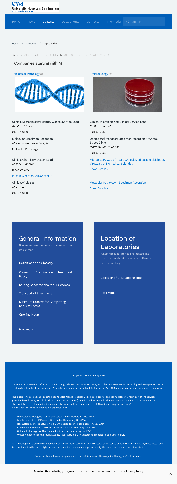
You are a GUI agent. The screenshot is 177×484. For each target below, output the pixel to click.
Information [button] (114, 21)
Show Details (98, 169)
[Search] (144, 21)
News (31, 21)
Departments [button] (70, 21)
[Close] (170, 474)
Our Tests (93, 21)
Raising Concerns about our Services (44, 285)
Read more (26, 329)
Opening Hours (29, 314)
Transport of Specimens (35, 293)
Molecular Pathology (26, 74)
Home (16, 21)
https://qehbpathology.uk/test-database (120, 456)
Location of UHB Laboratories (121, 277)
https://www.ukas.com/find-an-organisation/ (42, 407)
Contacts (48, 21)
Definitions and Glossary (36, 263)
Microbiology (100, 74)
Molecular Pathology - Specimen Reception (118, 182)
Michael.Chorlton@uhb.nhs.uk (31, 175)
